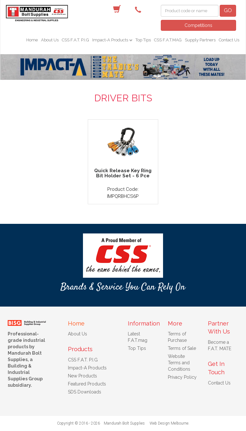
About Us (50, 40)
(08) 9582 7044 (139, 9)
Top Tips (143, 40)
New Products (82, 375)
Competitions (198, 25)
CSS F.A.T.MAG (168, 40)
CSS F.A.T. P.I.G (75, 40)
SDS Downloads (84, 391)
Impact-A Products (110, 40)
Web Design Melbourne (169, 423)
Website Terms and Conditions (179, 363)
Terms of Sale (182, 348)
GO (228, 10)
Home (32, 40)
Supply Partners (200, 40)
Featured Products (87, 383)
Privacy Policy (182, 377)
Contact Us (229, 40)
